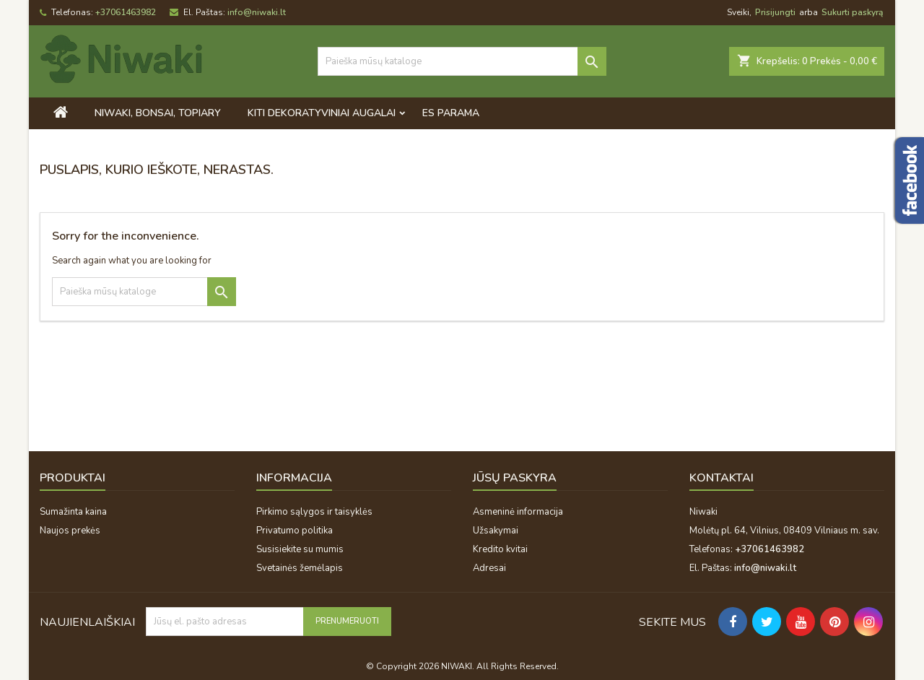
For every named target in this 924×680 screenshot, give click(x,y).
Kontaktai (721, 478)
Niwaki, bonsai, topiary (158, 113)
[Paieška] (462, 61)
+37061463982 (125, 12)
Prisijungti (775, 12)
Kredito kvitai (500, 549)
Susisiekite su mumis (300, 549)
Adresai (489, 568)
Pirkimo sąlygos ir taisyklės (314, 511)
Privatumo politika (294, 530)
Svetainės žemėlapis (299, 568)
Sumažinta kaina (73, 511)
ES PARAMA (450, 113)
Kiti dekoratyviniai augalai (322, 113)
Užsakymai (495, 530)
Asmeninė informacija (518, 511)
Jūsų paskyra (515, 478)
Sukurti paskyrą (852, 12)
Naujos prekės (70, 530)
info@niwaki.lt (256, 12)
